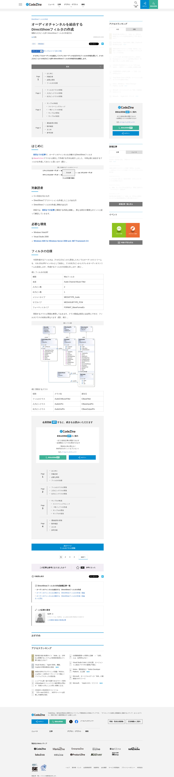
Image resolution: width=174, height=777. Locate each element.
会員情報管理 (87, 767)
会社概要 (104, 767)
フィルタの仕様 (52, 83)
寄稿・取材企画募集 (116, 721)
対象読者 (50, 77)
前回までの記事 (39, 155)
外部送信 (139, 767)
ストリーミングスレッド (56, 106)
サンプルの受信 (53, 113)
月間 (134, 29)
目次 (83, 67)
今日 (117, 29)
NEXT (83, 557)
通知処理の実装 (52, 123)
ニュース (51, 4)
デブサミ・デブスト (71, 5)
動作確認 (50, 126)
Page (38, 93)
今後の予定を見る (125, 242)
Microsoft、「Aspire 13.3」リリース (85, 683)
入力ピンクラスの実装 (54, 93)
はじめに (50, 73)
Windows (41, 44)
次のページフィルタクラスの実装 (67, 547)
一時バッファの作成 (55, 110)
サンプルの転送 (52, 103)
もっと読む (39, 598)
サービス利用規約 (114, 767)
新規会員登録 (52, 457)
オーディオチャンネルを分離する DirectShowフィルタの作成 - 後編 (61, 593)
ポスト (93, 44)
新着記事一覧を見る (126, 204)
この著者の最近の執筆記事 (56, 620)
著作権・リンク (76, 767)
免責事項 (96, 767)
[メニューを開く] (20, 4)
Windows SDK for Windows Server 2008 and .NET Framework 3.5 (61, 241)
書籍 (83, 5)
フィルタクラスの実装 (54, 90)
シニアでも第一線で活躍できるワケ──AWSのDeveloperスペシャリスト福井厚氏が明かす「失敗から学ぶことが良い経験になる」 (50, 683)
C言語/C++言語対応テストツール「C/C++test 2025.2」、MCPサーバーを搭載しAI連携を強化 (50, 692)
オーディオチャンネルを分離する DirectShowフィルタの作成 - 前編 (61, 596)
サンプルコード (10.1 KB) (53, 51)
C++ (34, 44)
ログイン (82, 457)
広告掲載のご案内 (134, 721)
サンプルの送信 (53, 116)
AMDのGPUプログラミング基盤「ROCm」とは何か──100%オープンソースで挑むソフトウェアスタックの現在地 (50, 674)
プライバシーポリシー (128, 767)
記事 (59, 5)
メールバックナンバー (67, 452)
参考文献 (50, 133)
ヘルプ (68, 767)
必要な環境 (51, 80)
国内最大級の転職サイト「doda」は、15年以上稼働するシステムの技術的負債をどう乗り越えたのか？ (50, 658)
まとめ (49, 129)
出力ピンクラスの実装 (54, 96)
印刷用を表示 (38, 576)
